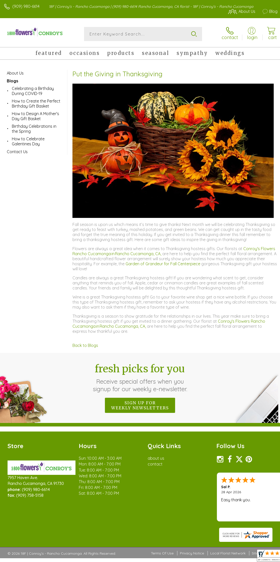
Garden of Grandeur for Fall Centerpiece (163, 263)
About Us (15, 73)
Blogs (12, 80)
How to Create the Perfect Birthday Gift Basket (36, 103)
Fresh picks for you (140, 377)
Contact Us (17, 151)
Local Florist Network (228, 553)
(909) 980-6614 (25, 6)
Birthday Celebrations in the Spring (34, 129)
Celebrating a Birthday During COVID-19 (33, 91)
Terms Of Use (162, 553)
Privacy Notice (192, 553)
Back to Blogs (85, 345)
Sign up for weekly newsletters (140, 405)
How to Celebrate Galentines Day (28, 141)
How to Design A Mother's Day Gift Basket (35, 116)
